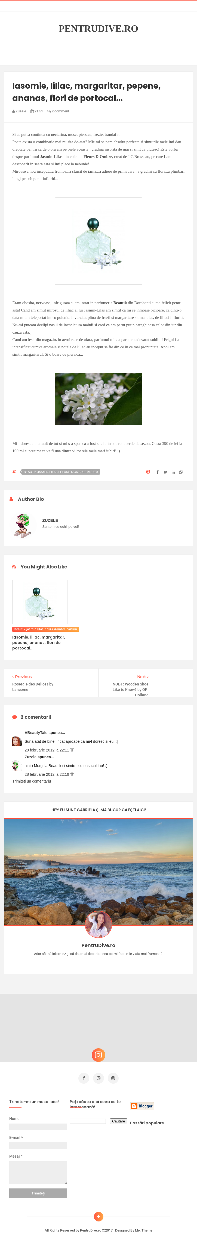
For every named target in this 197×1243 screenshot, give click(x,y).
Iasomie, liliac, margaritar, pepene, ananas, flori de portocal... (38, 642)
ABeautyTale (36, 732)
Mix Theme (143, 1228)
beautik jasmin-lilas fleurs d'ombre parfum (61, 472)
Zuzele (30, 757)
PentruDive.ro (98, 29)
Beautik (120, 303)
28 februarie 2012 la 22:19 (47, 774)
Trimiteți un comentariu (31, 781)
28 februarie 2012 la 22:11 (47, 750)
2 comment (58, 111)
